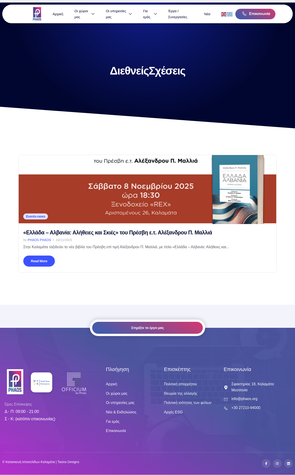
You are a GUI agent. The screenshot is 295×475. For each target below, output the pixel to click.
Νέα (222, 14)
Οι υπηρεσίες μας (134, 14)
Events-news (35, 216)
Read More (40, 261)
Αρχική (73, 14)
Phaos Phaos (39, 240)
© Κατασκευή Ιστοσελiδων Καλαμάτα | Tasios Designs (40, 462)
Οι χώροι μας (100, 14)
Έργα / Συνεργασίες (192, 14)
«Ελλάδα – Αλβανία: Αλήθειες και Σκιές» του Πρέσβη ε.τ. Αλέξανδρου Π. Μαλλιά (117, 233)
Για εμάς (165, 14)
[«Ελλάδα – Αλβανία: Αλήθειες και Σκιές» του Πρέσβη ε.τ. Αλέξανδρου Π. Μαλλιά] (147, 189)
